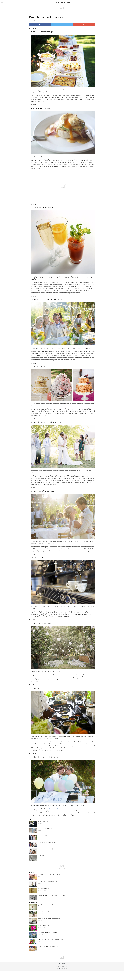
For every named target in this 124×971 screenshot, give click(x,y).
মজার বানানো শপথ (42, 835)
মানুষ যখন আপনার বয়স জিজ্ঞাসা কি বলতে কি (48, 881)
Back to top (62, 963)
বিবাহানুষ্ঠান (31, 14)
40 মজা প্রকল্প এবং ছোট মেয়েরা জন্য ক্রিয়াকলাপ (49, 874)
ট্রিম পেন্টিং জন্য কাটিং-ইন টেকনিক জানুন (47, 905)
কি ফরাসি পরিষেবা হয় (43, 821)
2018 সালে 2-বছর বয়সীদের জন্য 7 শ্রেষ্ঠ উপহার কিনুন (50, 939)
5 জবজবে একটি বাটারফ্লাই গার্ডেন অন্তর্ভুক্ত (48, 932)
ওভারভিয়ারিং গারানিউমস (43, 925)
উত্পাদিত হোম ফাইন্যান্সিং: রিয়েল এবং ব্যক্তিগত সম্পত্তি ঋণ (52, 895)
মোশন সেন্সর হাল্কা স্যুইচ (43, 888)
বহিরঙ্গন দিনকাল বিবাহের (55, 809)
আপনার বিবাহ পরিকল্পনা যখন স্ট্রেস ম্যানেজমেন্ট (49, 849)
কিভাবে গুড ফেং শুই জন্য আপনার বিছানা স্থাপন (49, 918)
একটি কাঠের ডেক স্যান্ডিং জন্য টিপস (46, 912)
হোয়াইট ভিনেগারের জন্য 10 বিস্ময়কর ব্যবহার (48, 946)
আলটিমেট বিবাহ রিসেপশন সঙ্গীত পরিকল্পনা (48, 856)
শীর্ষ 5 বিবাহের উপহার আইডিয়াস (45, 828)
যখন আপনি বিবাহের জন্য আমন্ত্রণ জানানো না (48, 842)
